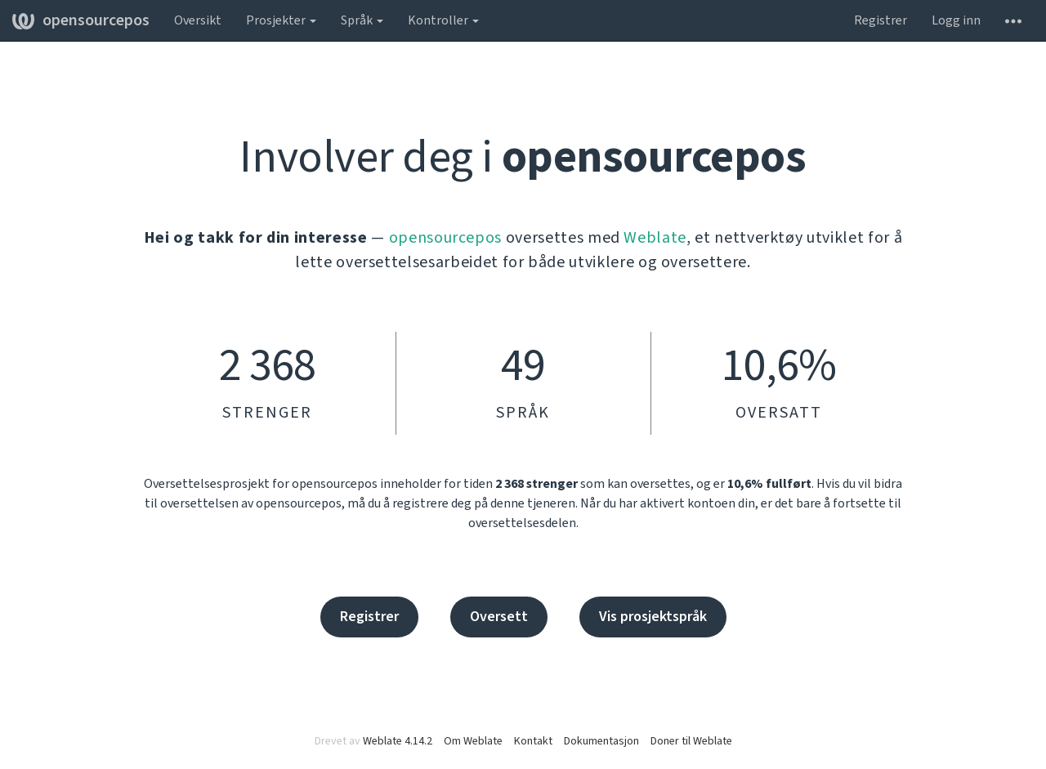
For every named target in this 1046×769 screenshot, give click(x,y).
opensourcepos (81, 20)
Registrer (880, 20)
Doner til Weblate (691, 741)
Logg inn (956, 20)
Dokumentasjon (601, 741)
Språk (362, 20)
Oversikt (197, 20)
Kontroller (443, 20)
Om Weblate (473, 741)
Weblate (655, 237)
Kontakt (533, 741)
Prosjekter (281, 20)
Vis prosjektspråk (653, 616)
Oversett (499, 616)
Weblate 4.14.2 (397, 741)
